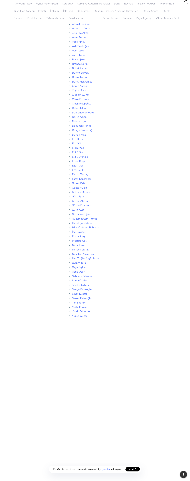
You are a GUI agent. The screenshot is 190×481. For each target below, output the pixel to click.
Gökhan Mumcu (81, 192)
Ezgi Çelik (77, 170)
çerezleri (106, 469)
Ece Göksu (78, 143)
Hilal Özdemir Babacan (85, 227)
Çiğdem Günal (80, 95)
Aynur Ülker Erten (47, 3)
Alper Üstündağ (81, 28)
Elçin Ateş (78, 148)
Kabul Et (132, 469)
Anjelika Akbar (80, 33)
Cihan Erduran (80, 99)
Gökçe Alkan (79, 187)
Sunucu (127, 18)
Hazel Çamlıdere (82, 223)
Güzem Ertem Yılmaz (84, 218)
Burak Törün (79, 77)
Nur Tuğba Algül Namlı (86, 258)
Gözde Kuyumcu (81, 205)
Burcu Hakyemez (82, 81)
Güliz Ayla (78, 210)
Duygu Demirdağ (82, 130)
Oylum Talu (79, 263)
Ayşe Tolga (78, 55)
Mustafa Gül (79, 241)
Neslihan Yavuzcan (83, 254)
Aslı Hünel (78, 42)
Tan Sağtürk (79, 302)
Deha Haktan (79, 108)
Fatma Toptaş (80, 174)
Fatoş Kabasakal (81, 179)
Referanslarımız (55, 18)
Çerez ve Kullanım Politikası (93, 3)
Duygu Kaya (79, 134)
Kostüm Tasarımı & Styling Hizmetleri (116, 11)
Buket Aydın (79, 68)
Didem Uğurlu (80, 121)
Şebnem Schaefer (82, 276)
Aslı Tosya (78, 50)
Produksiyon (34, 18)
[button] (186, 1)
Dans (117, 3)
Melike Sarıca (150, 11)
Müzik (166, 11)
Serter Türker (110, 18)
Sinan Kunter (79, 294)
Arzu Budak (79, 37)
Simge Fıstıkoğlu (82, 289)
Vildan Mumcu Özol (167, 18)
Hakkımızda (167, 3)
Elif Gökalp (78, 152)
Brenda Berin (80, 64)
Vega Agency (144, 18)
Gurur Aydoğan (81, 214)
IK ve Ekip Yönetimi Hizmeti (30, 11)
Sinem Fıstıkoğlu (82, 298)
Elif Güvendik (80, 157)
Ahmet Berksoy (23, 3)
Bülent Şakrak (80, 72)
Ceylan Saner (80, 90)
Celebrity (67, 3)
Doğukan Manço (81, 125)
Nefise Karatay (80, 249)
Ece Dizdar (78, 139)
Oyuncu (18, 18)
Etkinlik (128, 3)
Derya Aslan (79, 117)
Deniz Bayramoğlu (83, 112)
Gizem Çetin (79, 183)
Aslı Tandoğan (80, 46)
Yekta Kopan (79, 307)
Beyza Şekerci (80, 59)
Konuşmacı (83, 11)
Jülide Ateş (78, 236)
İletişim (54, 11)
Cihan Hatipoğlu (81, 103)
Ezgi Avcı (77, 165)
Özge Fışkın (79, 267)
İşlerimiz (68, 11)
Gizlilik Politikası (146, 3)
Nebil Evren (79, 245)
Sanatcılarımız (76, 18)
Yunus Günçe (80, 316)
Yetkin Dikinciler (81, 311)
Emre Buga (78, 161)
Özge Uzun (78, 271)
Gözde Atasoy (80, 201)
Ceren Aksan (79, 86)
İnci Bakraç (78, 232)
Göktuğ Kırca (79, 196)
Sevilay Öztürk (80, 285)
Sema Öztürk (79, 280)
